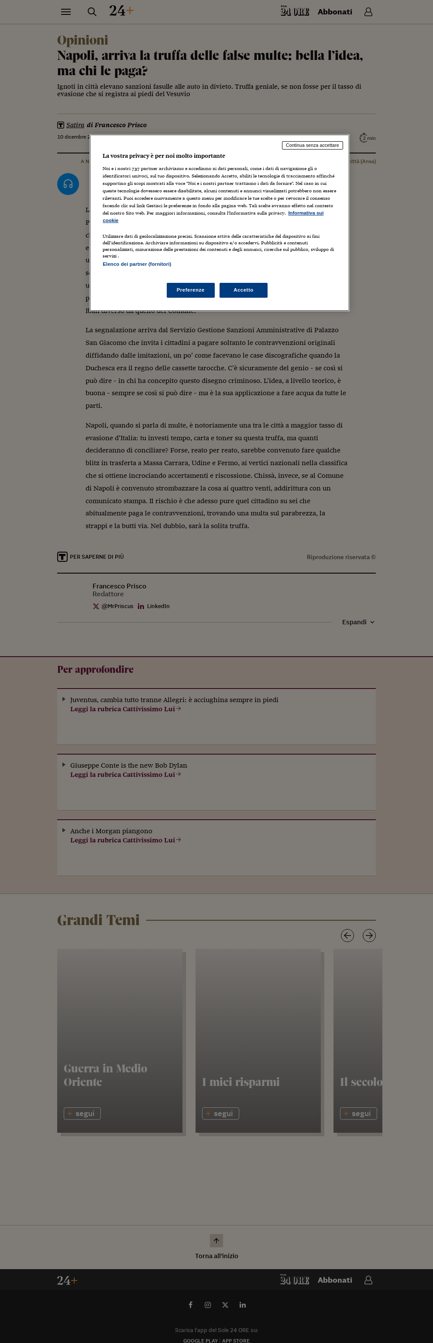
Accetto (244, 289)
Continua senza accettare (312, 145)
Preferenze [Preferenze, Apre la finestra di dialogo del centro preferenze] (191, 289)
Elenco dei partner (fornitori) (137, 264)
